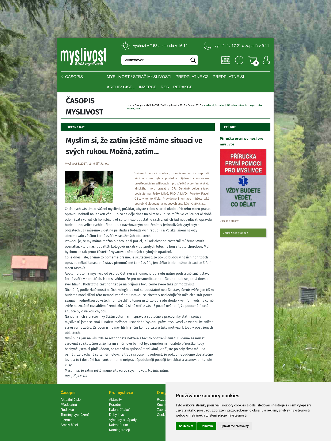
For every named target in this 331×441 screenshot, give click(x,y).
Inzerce (66, 420)
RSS (165, 87)
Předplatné (69, 404)
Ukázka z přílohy (229, 220)
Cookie (163, 415)
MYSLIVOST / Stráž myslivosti (139, 76)
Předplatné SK (229, 76)
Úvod (129, 105)
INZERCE (147, 87)
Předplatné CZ (192, 76)
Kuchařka (164, 404)
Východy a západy (123, 420)
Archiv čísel (121, 87)
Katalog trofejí (119, 430)
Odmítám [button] (207, 426)
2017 (182, 105)
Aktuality (115, 399)
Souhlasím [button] (186, 426)
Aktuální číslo (71, 399)
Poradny (115, 404)
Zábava (162, 409)
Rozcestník (165, 399)
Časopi (139, 105)
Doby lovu (116, 415)
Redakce (183, 87)
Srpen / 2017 (194, 105)
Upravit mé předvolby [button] (234, 426)
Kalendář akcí (119, 409)
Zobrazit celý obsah (235, 233)
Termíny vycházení (75, 415)
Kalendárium (118, 425)
